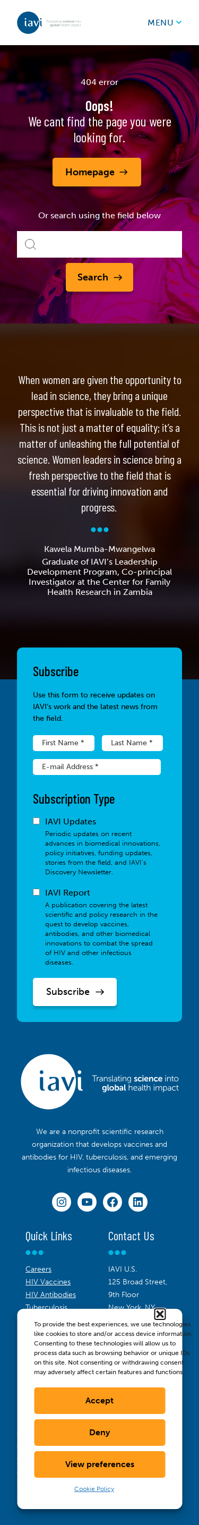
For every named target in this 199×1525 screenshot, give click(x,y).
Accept (99, 1400)
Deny (99, 1432)
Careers (38, 1269)
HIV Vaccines (48, 1282)
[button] (159, 1314)
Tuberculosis (46, 1307)
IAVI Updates (97, 846)
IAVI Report (97, 927)
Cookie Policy (94, 1489)
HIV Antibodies (50, 1294)
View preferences (99, 1464)
